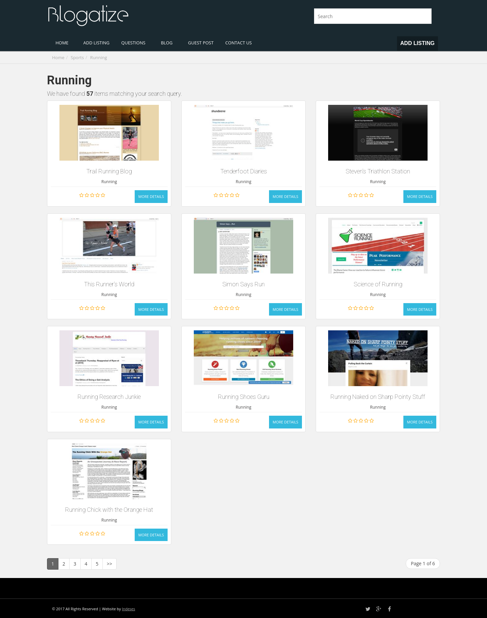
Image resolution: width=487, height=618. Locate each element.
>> (109, 564)
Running (98, 57)
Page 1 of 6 (423, 563)
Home (58, 57)
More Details (151, 196)
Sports (77, 57)
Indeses (128, 608)
